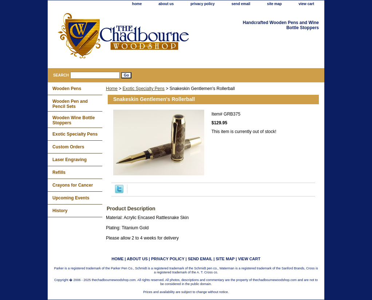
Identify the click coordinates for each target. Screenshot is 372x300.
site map (274, 4)
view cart (306, 4)
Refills (59, 172)
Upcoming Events (70, 197)
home (137, 4)
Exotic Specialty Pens (144, 88)
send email (240, 4)
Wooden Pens (66, 88)
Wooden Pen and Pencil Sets (70, 104)
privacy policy (202, 4)
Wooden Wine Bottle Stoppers (73, 120)
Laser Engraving (69, 159)
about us (166, 4)
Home (112, 88)
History (59, 210)
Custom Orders (68, 146)
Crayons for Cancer (72, 185)
